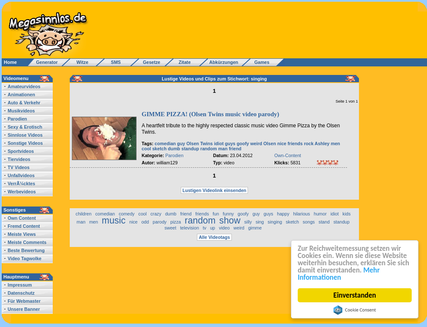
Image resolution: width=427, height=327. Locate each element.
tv (204, 227)
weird (256, 143)
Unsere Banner (24, 309)
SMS (113, 62)
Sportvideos (21, 151)
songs (309, 221)
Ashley (322, 143)
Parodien (17, 118)
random (208, 148)
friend (235, 148)
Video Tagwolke (25, 258)
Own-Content (287, 155)
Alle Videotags (214, 237)
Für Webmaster (24, 301)
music (113, 220)
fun (216, 213)
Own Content (22, 218)
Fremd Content (24, 226)
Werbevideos (22, 191)
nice (281, 143)
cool (146, 148)
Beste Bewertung (26, 250)
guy (181, 143)
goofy (243, 143)
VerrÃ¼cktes (21, 183)
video (224, 227)
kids (346, 213)
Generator (43, 62)
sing (260, 221)
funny (228, 213)
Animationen (21, 94)
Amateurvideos (24, 86)
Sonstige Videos (25, 143)
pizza (176, 221)
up (212, 227)
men (335, 143)
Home (10, 62)
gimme (255, 227)
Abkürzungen (223, 62)
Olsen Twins (199, 143)
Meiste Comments (27, 242)
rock (309, 143)
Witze (79, 62)
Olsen (269, 143)
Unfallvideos (21, 175)
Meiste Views (22, 234)
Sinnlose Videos (25, 135)
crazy (156, 213)
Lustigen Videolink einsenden (214, 190)
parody (160, 221)
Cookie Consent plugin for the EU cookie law (354, 310)
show (230, 220)
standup (190, 148)
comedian (165, 143)
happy (283, 213)
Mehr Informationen (339, 274)
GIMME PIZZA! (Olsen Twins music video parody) (210, 114)
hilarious (301, 213)
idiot (219, 143)
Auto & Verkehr (24, 102)
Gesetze (150, 62)
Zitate (183, 62)
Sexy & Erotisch (25, 126)
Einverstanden (354, 295)
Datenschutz (21, 292)
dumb (174, 148)
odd (145, 221)
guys (230, 143)
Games (260, 62)
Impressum (20, 284)
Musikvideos (21, 110)
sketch (159, 148)
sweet (170, 227)
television (189, 227)
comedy (126, 213)
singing (275, 221)
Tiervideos (19, 159)
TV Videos (18, 167)
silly (248, 221)
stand (324, 221)
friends (295, 143)
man (223, 148)
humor (320, 213)
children (83, 213)
